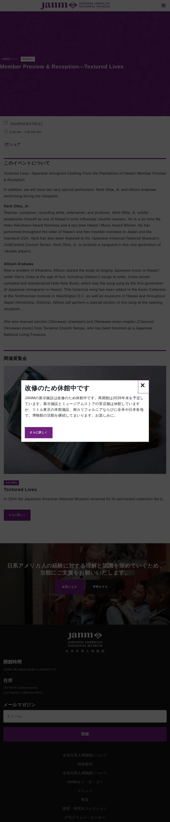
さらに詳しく (39, 432)
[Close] (144, 385)
